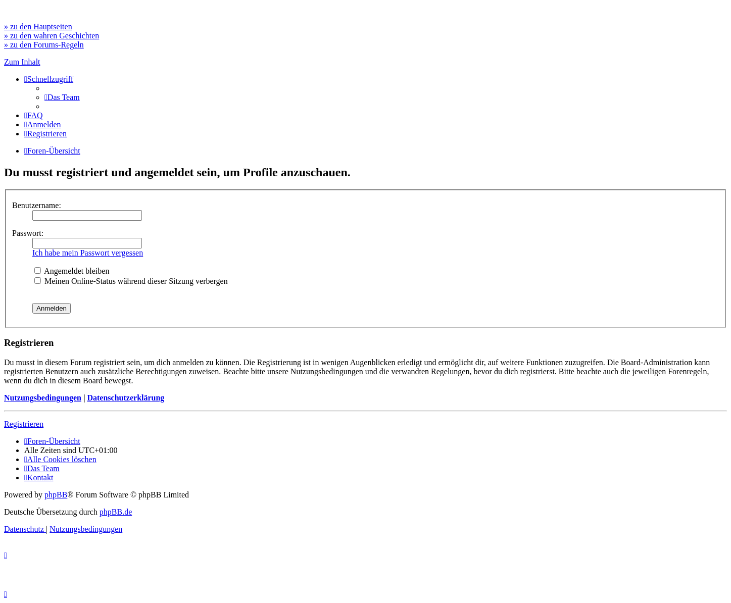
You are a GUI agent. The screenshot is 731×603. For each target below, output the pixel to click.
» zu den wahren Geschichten (51, 35)
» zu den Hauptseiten (38, 26)
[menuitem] (62, 97)
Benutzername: (36, 205)
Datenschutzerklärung (125, 397)
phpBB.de (116, 512)
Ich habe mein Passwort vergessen (87, 252)
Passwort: (27, 233)
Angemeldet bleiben (71, 271)
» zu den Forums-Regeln (44, 44)
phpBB (55, 494)
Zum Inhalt (22, 62)
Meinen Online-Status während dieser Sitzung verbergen (131, 281)
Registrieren (23, 424)
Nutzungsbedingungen (42, 397)
